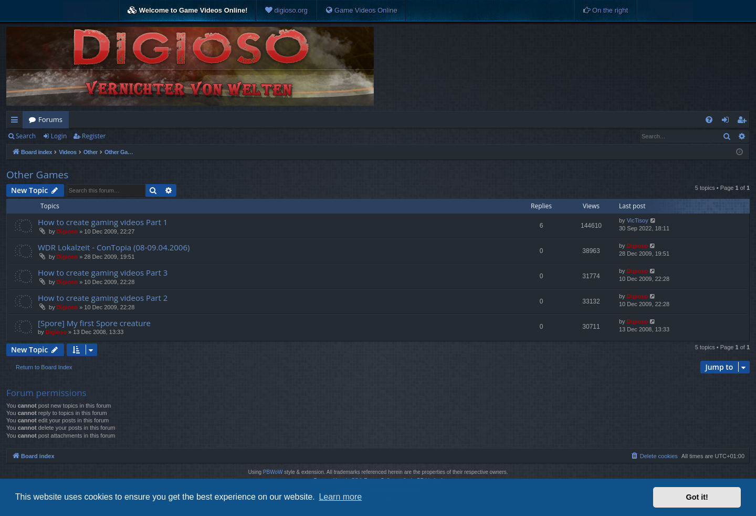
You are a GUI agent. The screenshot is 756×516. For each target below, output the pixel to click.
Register (94, 135)
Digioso (67, 231)
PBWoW (273, 472)
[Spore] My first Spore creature (94, 323)
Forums (50, 119)
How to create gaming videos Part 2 (102, 297)
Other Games (37, 174)
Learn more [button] (340, 496)
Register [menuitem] (744, 121)
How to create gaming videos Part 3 (102, 272)
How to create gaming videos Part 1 (102, 222)
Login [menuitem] (727, 121)
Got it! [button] (697, 497)
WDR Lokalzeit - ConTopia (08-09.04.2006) (114, 247)
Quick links (16, 121)
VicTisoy (637, 220)
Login (59, 135)
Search (26, 135)
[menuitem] (286, 10)
